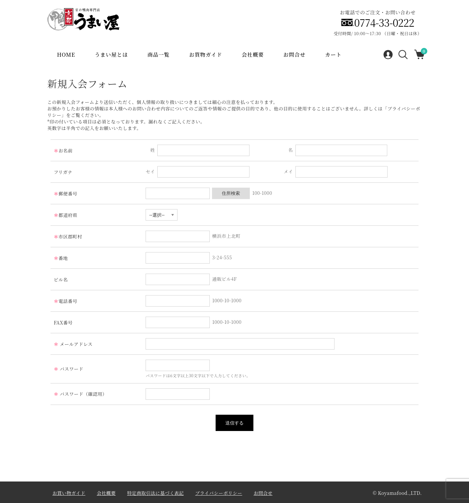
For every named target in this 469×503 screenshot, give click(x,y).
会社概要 (253, 54)
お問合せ (294, 54)
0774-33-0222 (384, 22)
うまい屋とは (111, 54)
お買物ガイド (205, 54)
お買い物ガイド (68, 493)
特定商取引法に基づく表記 (155, 493)
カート (333, 54)
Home (66, 54)
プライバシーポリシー (218, 493)
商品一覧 (159, 54)
